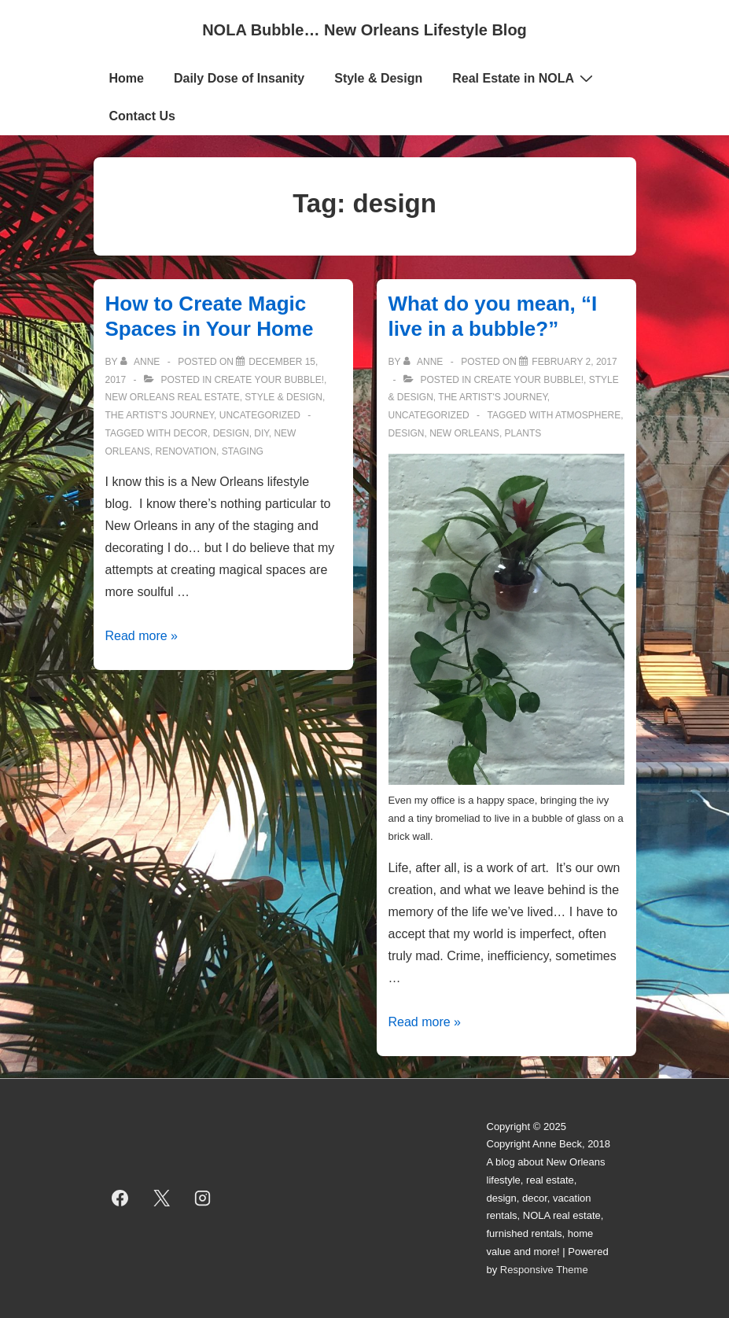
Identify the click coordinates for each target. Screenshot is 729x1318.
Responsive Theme (544, 1270)
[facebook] (120, 1198)
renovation (186, 451)
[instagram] (203, 1198)
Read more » (142, 635)
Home (126, 78)
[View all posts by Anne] (141, 361)
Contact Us (142, 116)
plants (523, 433)
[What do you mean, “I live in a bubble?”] (574, 361)
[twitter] (161, 1198)
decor (191, 433)
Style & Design (378, 78)
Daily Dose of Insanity (239, 78)
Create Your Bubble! (270, 379)
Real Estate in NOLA (524, 78)
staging (242, 451)
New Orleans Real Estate (172, 397)
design (231, 433)
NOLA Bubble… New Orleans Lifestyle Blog (364, 30)
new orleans (464, 433)
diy (261, 433)
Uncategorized (259, 415)
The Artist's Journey (160, 415)
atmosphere (587, 415)
